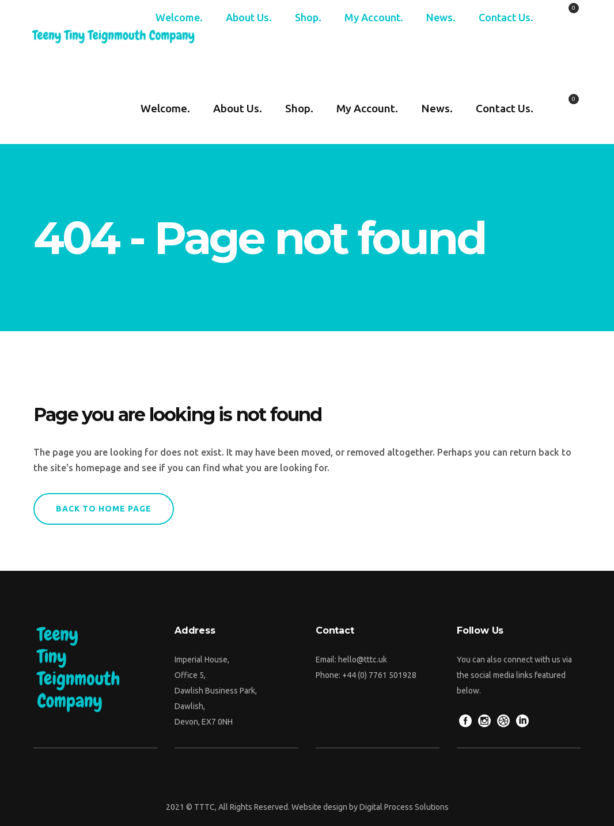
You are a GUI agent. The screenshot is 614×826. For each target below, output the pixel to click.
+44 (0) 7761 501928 (379, 675)
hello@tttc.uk (362, 659)
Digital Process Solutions (404, 807)
